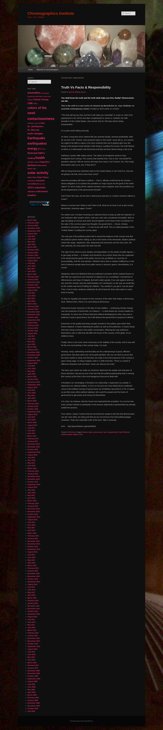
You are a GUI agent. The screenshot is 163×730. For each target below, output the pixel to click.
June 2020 (32, 368)
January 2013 (33, 571)
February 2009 (33, 698)
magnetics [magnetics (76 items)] (44, 162)
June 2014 (32, 525)
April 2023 (31, 301)
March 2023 (32, 304)
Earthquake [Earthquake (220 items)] (36, 138)
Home (30, 70)
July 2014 (31, 522)
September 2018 (34, 412)
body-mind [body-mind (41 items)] (47, 96)
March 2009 (32, 695)
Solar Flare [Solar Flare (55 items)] (32, 177)
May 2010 (31, 657)
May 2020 (31, 371)
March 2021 (32, 347)
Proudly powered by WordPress (81, 721)
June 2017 (32, 431)
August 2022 (32, 323)
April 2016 (31, 466)
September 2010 (34, 646)
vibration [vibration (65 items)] (32, 191)
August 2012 (32, 584)
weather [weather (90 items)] (32, 195)
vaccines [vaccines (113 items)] (40, 187)
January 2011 (33, 636)
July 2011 (31, 619)
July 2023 (31, 293)
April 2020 (31, 374)
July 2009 (31, 684)
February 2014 (33, 536)
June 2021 (32, 339)
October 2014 (33, 514)
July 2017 (31, 428)
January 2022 (33, 328)
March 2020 (32, 377)
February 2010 (33, 665)
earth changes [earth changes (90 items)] (35, 133)
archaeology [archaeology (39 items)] (45, 93)
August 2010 (32, 649)
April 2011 (31, 627)
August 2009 (32, 681)
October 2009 (33, 676)
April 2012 (31, 595)
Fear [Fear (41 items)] (43, 149)
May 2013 (31, 560)
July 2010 (31, 652)
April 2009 (31, 692)
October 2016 (33, 449)
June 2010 (32, 654)
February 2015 (33, 503)
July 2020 (31, 366)
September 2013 (34, 549)
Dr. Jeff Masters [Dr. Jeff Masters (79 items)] (35, 126)
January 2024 (33, 279)
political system (67, 434)
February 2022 (33, 325)
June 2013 (32, 557)
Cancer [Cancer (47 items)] (30, 100)
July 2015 (31, 490)
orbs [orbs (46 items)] (34, 169)
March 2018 (32, 422)
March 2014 (32, 533)
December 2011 (34, 606)
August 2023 (32, 290)
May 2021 (31, 342)
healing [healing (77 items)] (31, 158)
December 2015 (34, 476)
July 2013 (31, 555)
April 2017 (31, 433)
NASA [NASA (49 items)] (30, 169)
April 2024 (31, 271)
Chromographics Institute (51, 13)
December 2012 (34, 573)
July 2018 (31, 417)
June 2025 (32, 239)
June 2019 (32, 393)
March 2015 (32, 501)
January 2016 (33, 474)
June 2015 (32, 493)
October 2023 (33, 285)
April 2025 (31, 244)
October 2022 (33, 317)
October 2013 (33, 547)
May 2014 (31, 528)
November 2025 (34, 228)
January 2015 (33, 506)
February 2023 (33, 306)
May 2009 (31, 690)
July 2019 (31, 390)
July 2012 (31, 587)
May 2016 (31, 463)
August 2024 (32, 261)
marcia (83, 92)
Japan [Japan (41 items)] (37, 162)
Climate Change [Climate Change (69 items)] (41, 99)
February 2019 (33, 404)
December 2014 (34, 509)
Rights (75, 434)
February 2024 (33, 277)
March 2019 (32, 401)
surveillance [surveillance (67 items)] (33, 184)
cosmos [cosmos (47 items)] (30, 123)
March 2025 (32, 247)
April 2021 (31, 344)
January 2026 (33, 225)
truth (81, 434)
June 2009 (32, 687)
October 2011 (33, 611)
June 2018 (32, 420)
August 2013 (32, 552)
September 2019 (34, 385)
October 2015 (33, 482)
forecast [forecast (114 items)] (32, 153)
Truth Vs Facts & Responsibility (86, 87)
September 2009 (34, 679)
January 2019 (33, 406)
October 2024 (33, 255)
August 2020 (32, 363)
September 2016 (34, 452)
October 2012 (33, 579)
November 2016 (34, 447)
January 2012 (33, 603)
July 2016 (31, 457)
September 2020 (34, 360)
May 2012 (31, 592)
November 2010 (34, 641)
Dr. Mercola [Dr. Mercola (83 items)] (33, 130)
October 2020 (33, 358)
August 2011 (32, 617)
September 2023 (34, 288)
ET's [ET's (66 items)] (40, 149)
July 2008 (31, 711)
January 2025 (33, 253)
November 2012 (34, 576)
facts (105, 432)
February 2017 (33, 439)
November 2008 (34, 706)
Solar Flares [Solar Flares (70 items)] (43, 177)
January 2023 (33, 309)
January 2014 (33, 538)
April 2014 (31, 530)
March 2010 (32, 663)
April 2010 (31, 660)
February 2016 (33, 471)
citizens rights (87, 432)
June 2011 (32, 622)
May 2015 (31, 495)
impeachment (113, 432)
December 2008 (34, 703)
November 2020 (34, 355)
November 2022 (34, 314)
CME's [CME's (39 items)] (35, 103)
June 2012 (32, 590)
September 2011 (34, 614)
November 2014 (34, 512)
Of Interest (72, 432)
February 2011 (33, 633)
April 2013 (31, 563)
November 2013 (34, 544)
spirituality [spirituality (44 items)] (31, 181)
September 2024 (34, 258)
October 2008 (33, 708)
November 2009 (34, 673)
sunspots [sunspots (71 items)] (40, 180)
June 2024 (32, 266)
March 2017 (32, 436)
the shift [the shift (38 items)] (42, 184)
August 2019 (32, 387)
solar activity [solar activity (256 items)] (38, 173)
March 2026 (32, 220)
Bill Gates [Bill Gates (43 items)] (39, 96)
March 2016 (32, 468)
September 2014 (34, 517)
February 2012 (33, 601)
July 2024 (31, 263)
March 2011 (32, 630)
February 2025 (33, 250)
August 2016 (32, 455)
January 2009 (33, 700)
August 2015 (32, 487)
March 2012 (32, 598)
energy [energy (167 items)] (32, 148)
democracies (98, 432)
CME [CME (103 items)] (30, 103)
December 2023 (34, 282)
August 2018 (32, 414)
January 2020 (33, 379)
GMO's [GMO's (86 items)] (41, 153)
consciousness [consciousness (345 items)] (41, 118)
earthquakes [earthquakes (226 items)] (37, 143)
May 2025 (31, 242)
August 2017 (32, 425)
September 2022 (34, 320)
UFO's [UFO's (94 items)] (31, 187)
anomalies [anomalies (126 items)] (34, 92)
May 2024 (31, 269)
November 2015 (34, 479)
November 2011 (34, 609)
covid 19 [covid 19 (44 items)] (37, 123)
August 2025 (32, 234)
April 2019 (31, 398)
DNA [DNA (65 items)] (43, 123)
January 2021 (33, 350)
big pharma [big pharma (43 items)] (32, 96)
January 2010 (33, 668)
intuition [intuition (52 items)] (31, 162)
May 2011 (31, 625)
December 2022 (34, 312)
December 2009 (34, 671)
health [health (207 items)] (40, 158)
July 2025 (31, 236)
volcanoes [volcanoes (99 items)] (42, 191)
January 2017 (33, 441)
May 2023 (31, 298)
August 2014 (32, 520)
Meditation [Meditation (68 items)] (32, 165)
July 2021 (31, 336)
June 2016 (32, 460)
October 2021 (33, 331)
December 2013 (34, 541)
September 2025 (34, 231)
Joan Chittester (124, 432)
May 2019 (31, 395)
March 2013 (32, 565)
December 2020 (34, 352)
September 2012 (34, 582)
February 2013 (33, 568)
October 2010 (33, 644)
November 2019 (34, 382)
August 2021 (32, 333)
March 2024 (32, 274)
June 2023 (32, 296)
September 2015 (34, 484)
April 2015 (31, 498)
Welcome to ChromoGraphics (47, 70)
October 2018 (33, 409)
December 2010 (34, 638)
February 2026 (33, 223)
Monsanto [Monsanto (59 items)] (42, 165)
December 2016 (34, 444)
